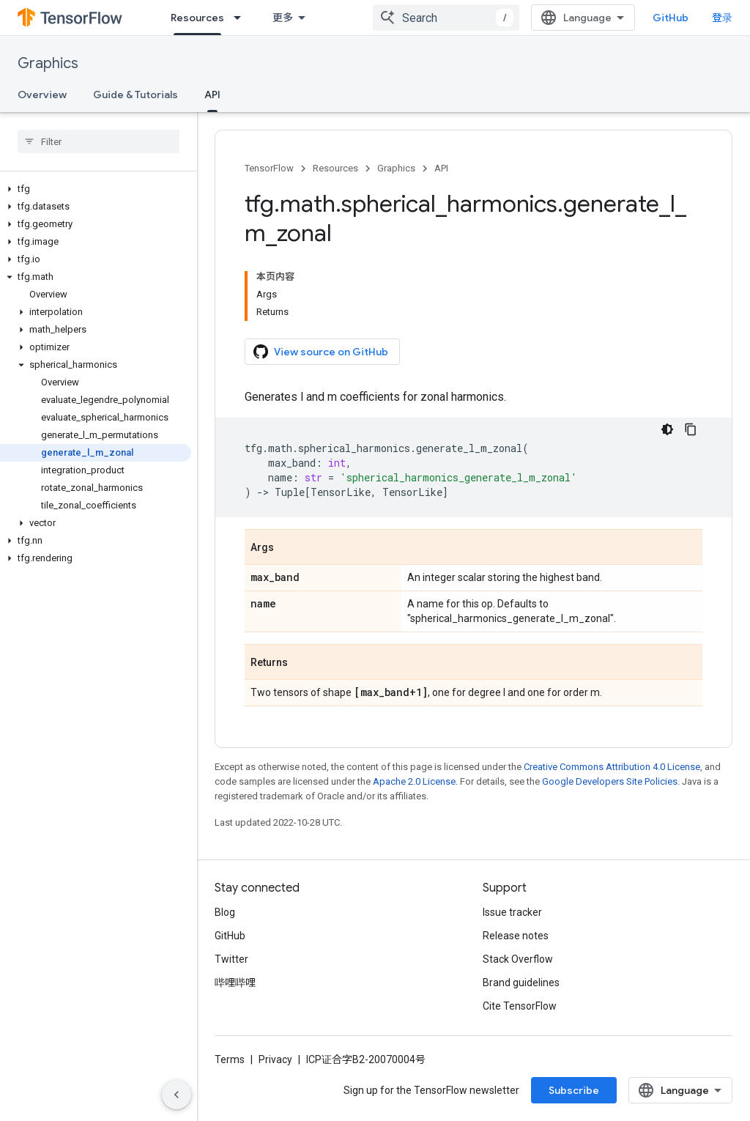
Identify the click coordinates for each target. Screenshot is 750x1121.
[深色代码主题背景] (667, 429)
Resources (335, 168)
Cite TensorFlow (520, 1006)
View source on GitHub (320, 351)
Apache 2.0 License (414, 781)
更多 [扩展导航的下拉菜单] (282, 17)
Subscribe (574, 1090)
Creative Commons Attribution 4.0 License (612, 766)
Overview (42, 94)
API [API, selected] (212, 94)
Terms (230, 1059)
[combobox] (446, 17)
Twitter (231, 959)
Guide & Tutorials (135, 94)
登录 (722, 17)
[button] (95, 189)
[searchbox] (98, 141)
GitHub (670, 17)
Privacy (275, 1059)
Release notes (516, 935)
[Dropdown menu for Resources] (241, 17)
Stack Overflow (518, 959)
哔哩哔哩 (235, 982)
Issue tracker (512, 912)
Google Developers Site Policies (609, 781)
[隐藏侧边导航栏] (176, 1094)
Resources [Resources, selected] (197, 17)
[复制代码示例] (690, 429)
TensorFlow (269, 168)
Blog (225, 912)
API (441, 168)
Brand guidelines (521, 982)
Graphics (48, 63)
